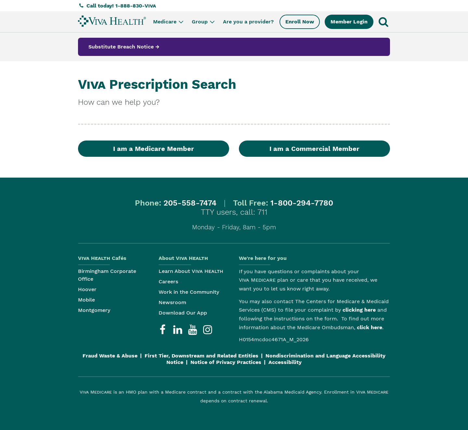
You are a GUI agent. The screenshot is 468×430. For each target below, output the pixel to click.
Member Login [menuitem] (349, 22)
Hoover (87, 289)
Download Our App (183, 313)
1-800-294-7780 (301, 203)
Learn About (191, 271)
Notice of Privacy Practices (225, 362)
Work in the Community (189, 292)
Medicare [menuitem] (169, 22)
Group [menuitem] (204, 22)
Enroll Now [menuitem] (299, 22)
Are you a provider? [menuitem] (248, 22)
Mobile (86, 300)
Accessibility (285, 362)
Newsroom (172, 302)
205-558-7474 (189, 203)
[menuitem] (112, 21)
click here (369, 327)
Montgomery (94, 310)
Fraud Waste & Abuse (110, 356)
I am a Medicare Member (153, 149)
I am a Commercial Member (314, 149)
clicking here (359, 310)
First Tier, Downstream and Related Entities (201, 356)
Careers (168, 281)
